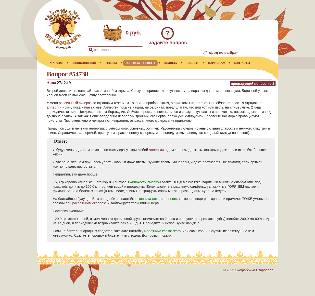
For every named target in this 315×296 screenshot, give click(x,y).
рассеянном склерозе (89, 203)
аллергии (54, 107)
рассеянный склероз (75, 103)
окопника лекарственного (157, 199)
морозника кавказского (162, 231)
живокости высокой (145, 182)
